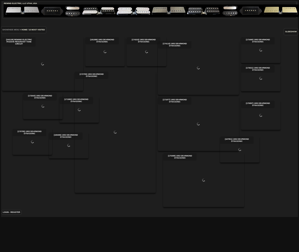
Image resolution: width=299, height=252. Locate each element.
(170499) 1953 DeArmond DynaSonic (195, 186)
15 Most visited (37, 30)
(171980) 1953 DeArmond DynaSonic (103, 115)
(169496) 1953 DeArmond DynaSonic (77, 162)
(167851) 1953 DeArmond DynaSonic (190, 167)
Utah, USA (32, 3)
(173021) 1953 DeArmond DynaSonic (244, 78)
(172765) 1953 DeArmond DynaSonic (98, 137)
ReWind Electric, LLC (15, 3)
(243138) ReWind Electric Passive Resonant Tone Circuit (42, 64)
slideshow (291, 32)
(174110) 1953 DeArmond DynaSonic (182, 74)
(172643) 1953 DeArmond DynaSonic (75, 106)
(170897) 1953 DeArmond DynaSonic (244, 126)
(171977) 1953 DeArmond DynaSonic (182, 130)
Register (15, 219)
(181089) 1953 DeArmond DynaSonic (105, 51)
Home (24, 30)
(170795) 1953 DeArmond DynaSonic (48, 153)
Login (6, 219)
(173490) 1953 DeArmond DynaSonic (244, 50)
